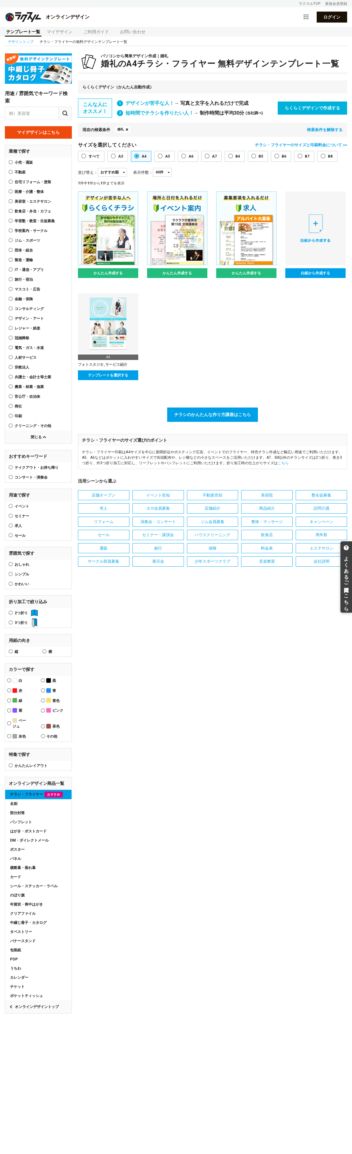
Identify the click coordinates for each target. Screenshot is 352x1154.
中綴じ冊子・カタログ (28, 923)
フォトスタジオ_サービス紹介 (102, 364)
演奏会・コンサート (158, 521)
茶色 (53, 726)
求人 (18, 526)
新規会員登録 (336, 4)
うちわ (15, 968)
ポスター (17, 849)
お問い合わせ (133, 31)
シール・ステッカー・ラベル (34, 886)
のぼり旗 (17, 895)
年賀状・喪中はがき (26, 904)
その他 (51, 736)
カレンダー (19, 977)
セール (20, 535)
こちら (283, 463)
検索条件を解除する (325, 129)
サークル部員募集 (103, 561)
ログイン (331, 17)
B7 (307, 156)
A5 (167, 156)
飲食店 (267, 534)
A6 (190, 156)
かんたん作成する (108, 273)
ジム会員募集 (212, 521)
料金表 (267, 548)
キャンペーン (321, 521)
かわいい (22, 584)
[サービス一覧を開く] (306, 17)
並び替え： (88, 172)
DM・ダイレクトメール (29, 840)
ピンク (54, 710)
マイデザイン (59, 31)
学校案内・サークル (31, 231)
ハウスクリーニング (212, 534)
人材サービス (26, 357)
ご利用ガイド (96, 31)
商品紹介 (267, 508)
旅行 (158, 548)
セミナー (22, 516)
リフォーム (104, 521)
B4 (237, 156)
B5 (261, 156)
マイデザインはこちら (38, 132)
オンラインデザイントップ (37, 1007)
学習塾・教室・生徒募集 (35, 221)
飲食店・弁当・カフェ (33, 211)
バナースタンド (23, 941)
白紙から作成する (315, 273)
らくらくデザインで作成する (312, 107)
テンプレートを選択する (108, 375)
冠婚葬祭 (22, 338)
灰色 (19, 736)
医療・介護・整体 (29, 192)
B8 (330, 156)
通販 (103, 548)
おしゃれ (22, 564)
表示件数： (143, 172)
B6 (284, 156)
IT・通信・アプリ (29, 270)
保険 (212, 548)
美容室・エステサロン (33, 201)
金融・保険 (24, 299)
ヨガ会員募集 (158, 508)
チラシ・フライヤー (36, 794)
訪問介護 (321, 508)
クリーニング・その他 (33, 426)
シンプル (22, 574)
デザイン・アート (29, 318)
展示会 (158, 561)
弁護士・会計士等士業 (33, 377)
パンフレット (21, 822)
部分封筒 (17, 813)
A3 (120, 156)
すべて (94, 156)
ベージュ (19, 723)
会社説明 (321, 561)
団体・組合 (24, 250)
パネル (15, 859)
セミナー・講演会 (158, 534)
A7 (214, 156)
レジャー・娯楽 (27, 328)
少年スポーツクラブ (212, 561)
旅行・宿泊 (24, 279)
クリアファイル (23, 913)
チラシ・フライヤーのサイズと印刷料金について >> (301, 145)
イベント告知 (158, 495)
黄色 (53, 700)
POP (14, 959)
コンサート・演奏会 (31, 477)
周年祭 (321, 534)
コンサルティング (29, 309)
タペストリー (21, 932)
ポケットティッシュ (26, 996)
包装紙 (15, 950)
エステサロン (321, 548)
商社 (18, 406)
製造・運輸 (24, 260)
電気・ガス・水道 (29, 348)
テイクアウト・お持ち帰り (36, 467)
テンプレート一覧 (23, 31)
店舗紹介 (212, 508)
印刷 (18, 416)
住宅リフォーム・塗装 (33, 182)
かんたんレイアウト (31, 766)
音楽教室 (267, 561)
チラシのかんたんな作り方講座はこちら (212, 414)
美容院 (267, 495)
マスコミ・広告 (27, 289)
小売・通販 (24, 162)
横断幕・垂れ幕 (23, 868)
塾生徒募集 (321, 495)
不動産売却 (212, 495)
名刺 (13, 804)
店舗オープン (103, 495)
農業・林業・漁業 (29, 387)
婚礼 (120, 129)
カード (15, 877)
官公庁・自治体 (27, 396)
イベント (22, 506)
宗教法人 (22, 367)
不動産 (20, 172)
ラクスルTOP (309, 4)
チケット (17, 987)
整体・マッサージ (267, 521)
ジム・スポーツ (27, 240)
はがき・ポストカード (28, 831)
